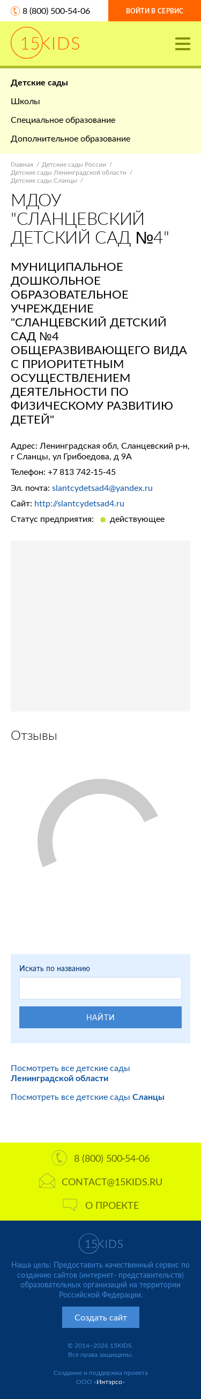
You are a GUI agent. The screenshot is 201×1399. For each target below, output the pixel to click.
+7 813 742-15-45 (82, 471)
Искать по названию (54, 968)
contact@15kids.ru (100, 1181)
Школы (25, 101)
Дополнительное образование (70, 138)
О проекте (101, 1205)
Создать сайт (101, 1317)
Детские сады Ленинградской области (68, 172)
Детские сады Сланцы (44, 180)
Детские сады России (74, 164)
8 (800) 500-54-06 (56, 10)
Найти (100, 1017)
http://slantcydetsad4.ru (79, 503)
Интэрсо (109, 1382)
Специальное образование (63, 119)
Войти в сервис (155, 11)
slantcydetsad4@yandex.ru (102, 487)
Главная (22, 164)
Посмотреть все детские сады (70, 1072)
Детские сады (39, 82)
